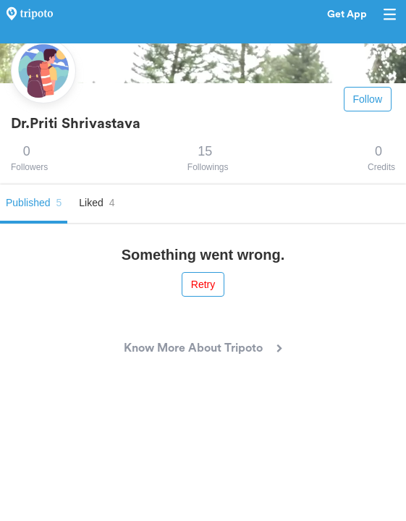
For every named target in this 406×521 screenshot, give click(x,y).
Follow (367, 99)
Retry (203, 284)
